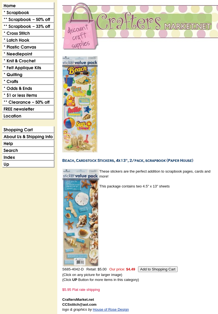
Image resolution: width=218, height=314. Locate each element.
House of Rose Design (111, 309)
